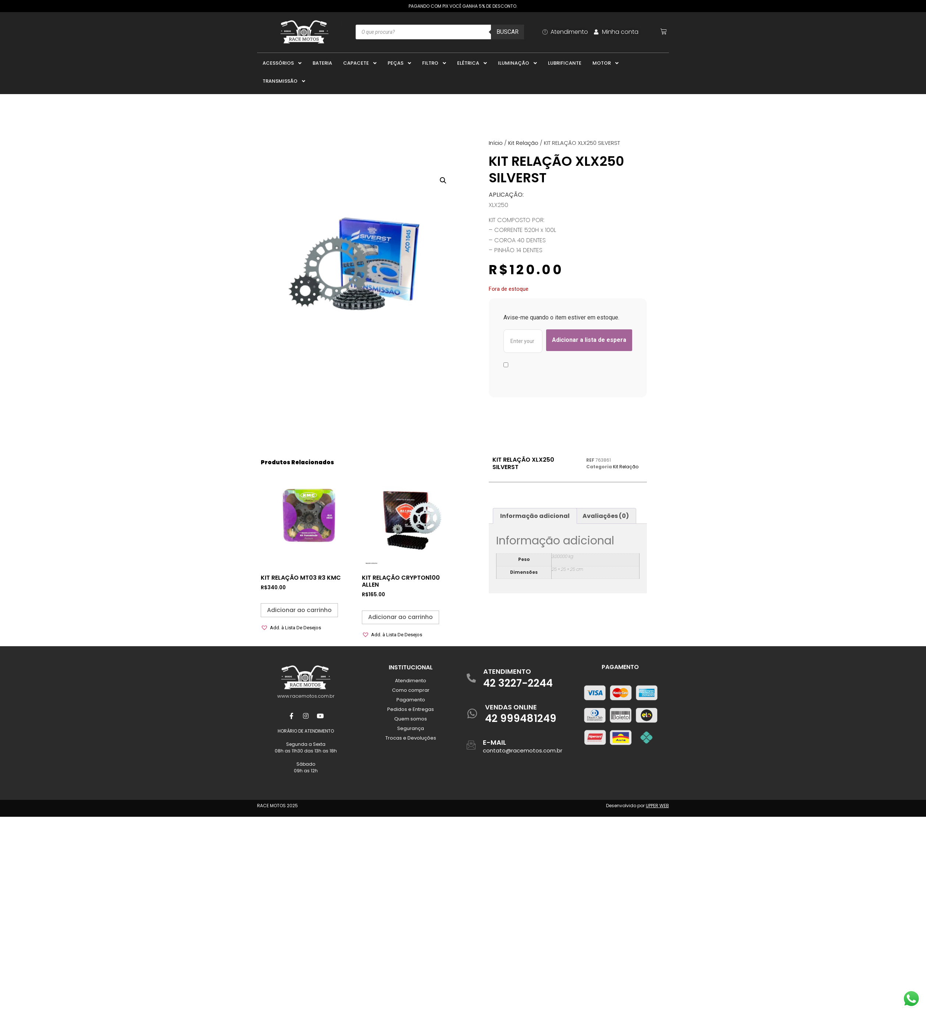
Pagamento (410, 699)
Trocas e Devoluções (410, 737)
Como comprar (411, 690)
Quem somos (410, 718)
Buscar (507, 31)
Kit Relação (523, 143)
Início (496, 143)
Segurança (410, 728)
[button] (443, 180)
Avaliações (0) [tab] (606, 516)
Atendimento (410, 680)
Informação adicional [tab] (535, 516)
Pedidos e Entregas (410, 709)
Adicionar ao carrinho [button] (299, 610)
